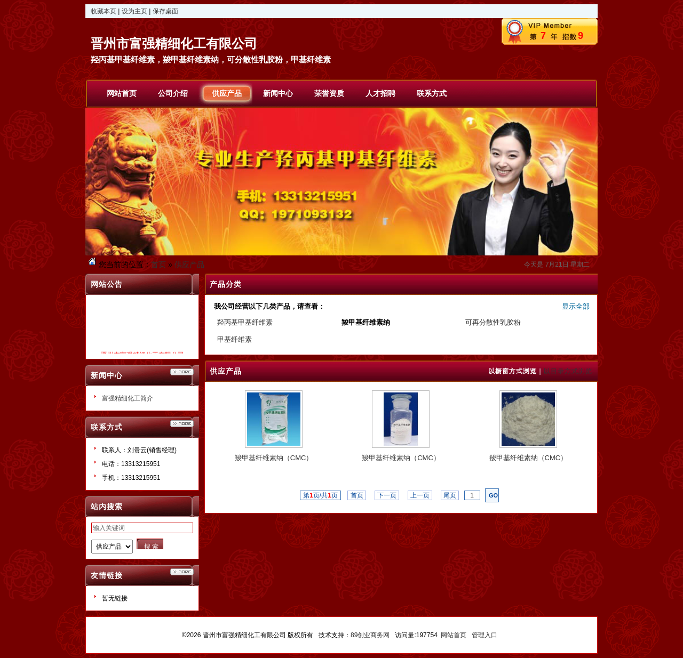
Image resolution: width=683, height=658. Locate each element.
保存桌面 (165, 11)
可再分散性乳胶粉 (493, 322)
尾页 (450, 495)
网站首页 (453, 635)
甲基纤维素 (234, 339)
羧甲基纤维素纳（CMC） (274, 458)
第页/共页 (320, 495)
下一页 (387, 495)
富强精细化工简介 (127, 398)
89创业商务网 (370, 635)
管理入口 (484, 635)
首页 (158, 264)
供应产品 (189, 264)
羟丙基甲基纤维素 (245, 322)
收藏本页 (103, 11)
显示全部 (576, 306)
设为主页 (134, 11)
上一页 (420, 495)
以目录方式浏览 (568, 371)
